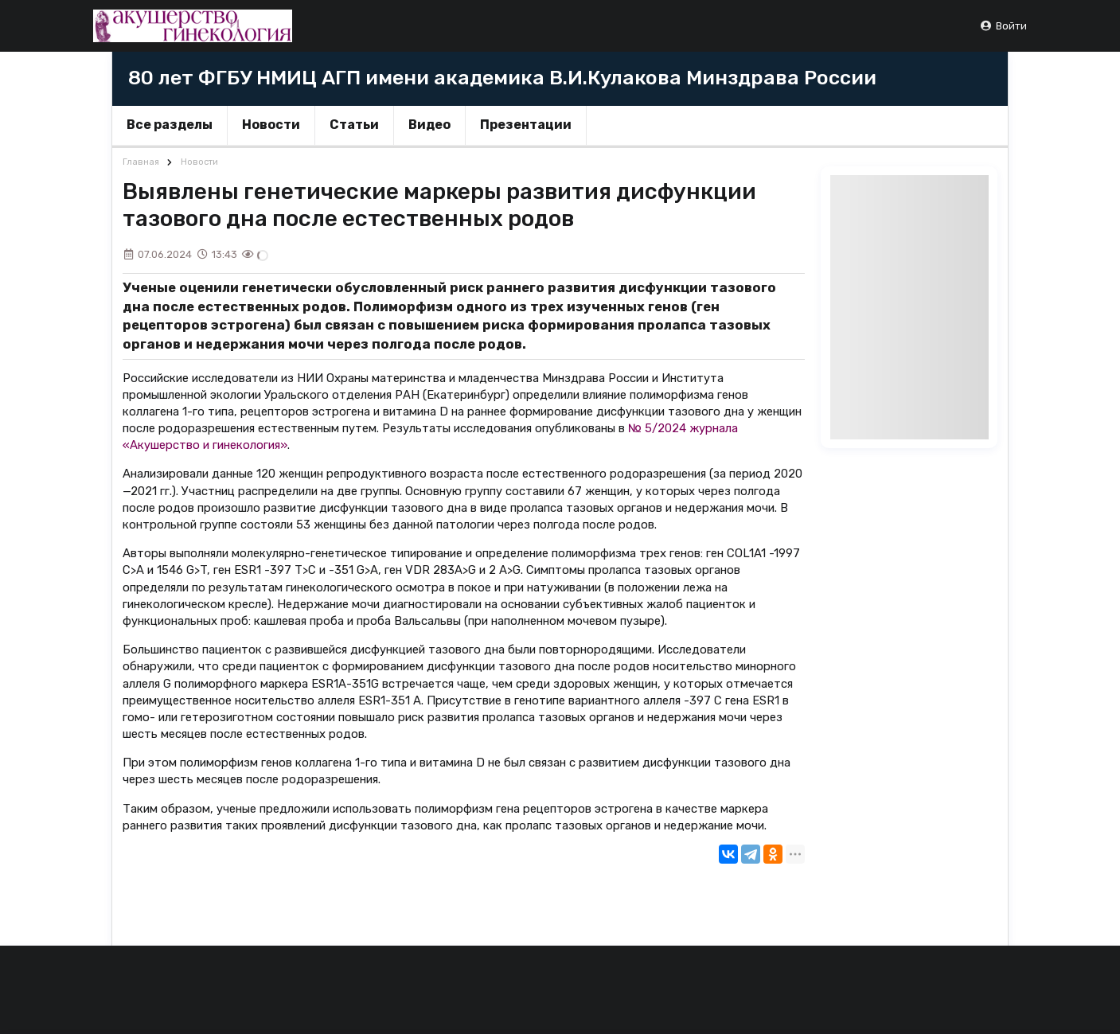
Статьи (354, 124)
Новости (271, 124)
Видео (429, 124)
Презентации (526, 124)
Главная (141, 162)
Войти (1003, 26)
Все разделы (170, 124)
